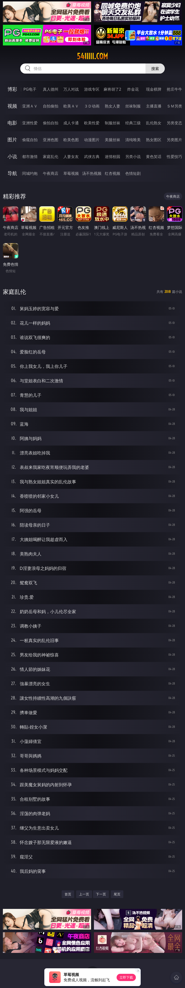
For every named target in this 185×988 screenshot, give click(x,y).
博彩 (12, 89)
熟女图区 (153, 139)
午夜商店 (50, 173)
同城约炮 (30, 173)
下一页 (101, 894)
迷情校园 (112, 156)
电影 (12, 123)
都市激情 (30, 156)
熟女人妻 (112, 106)
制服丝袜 (112, 123)
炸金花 (133, 89)
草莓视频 (71, 173)
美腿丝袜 (112, 139)
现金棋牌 (153, 89)
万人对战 (71, 89)
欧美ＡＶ (71, 106)
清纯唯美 (133, 139)
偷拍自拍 (50, 123)
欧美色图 (71, 139)
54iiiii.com (92, 56)
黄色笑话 (153, 156)
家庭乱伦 (50, 156)
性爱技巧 (174, 156)
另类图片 (174, 139)
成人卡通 (71, 123)
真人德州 (50, 89)
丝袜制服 (133, 106)
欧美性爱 (91, 123)
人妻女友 (71, 156)
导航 (12, 173)
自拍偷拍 (50, 106)
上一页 (84, 894)
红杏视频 (112, 173)
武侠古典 (91, 156)
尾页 (117, 894)
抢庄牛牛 (174, 89)
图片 (12, 139)
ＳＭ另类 (174, 106)
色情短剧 (133, 173)
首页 (68, 894)
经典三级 (133, 123)
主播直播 (153, 106)
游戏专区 (91, 89)
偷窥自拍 (30, 139)
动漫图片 (91, 139)
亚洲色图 (50, 139)
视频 (12, 106)
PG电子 (29, 89)
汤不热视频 (91, 173)
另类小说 (133, 156)
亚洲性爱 (30, 123)
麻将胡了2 (112, 89)
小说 (12, 156)
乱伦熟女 (153, 123)
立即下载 (126, 977)
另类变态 (174, 123)
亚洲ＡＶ (30, 106)
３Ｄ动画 (91, 106)
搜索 (155, 68)
